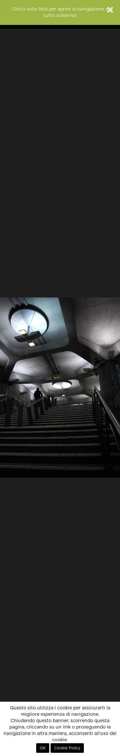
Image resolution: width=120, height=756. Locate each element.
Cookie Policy (67, 748)
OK (43, 748)
